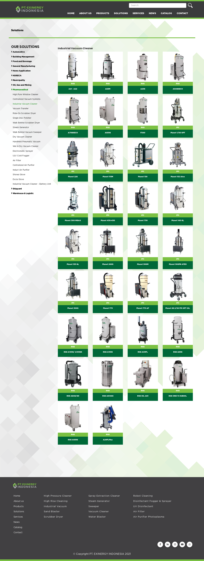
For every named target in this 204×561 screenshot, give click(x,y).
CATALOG (166, 13)
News (17, 522)
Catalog (18, 527)
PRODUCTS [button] (102, 13)
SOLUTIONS (121, 13)
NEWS (152, 13)
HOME (70, 13)
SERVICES (138, 13)
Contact (18, 533)
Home (17, 496)
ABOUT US (85, 13)
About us (19, 501)
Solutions (19, 512)
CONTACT (182, 13)
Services (18, 517)
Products (19, 506)
